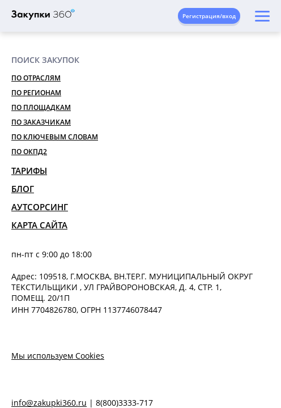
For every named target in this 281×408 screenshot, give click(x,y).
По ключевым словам (54, 137)
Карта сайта (39, 225)
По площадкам (41, 107)
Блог (22, 188)
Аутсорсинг (39, 206)
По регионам (36, 92)
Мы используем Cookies (57, 355)
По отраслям (36, 78)
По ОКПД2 (29, 151)
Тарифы (29, 170)
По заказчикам (41, 122)
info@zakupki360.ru (49, 402)
